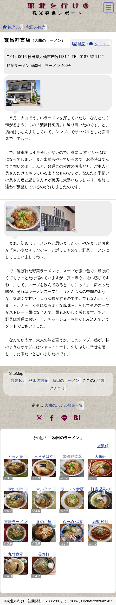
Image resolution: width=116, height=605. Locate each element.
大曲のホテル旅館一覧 (64, 405)
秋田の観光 (35, 27)
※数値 (103, 446)
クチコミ (102, 44)
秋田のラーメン (65, 380)
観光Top (15, 27)
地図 (82, 44)
